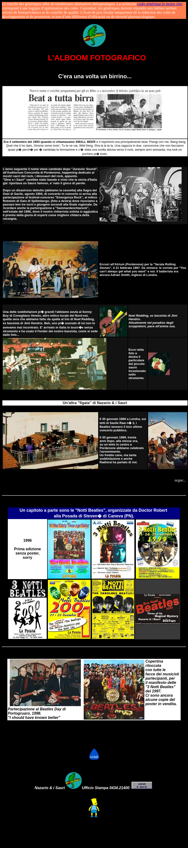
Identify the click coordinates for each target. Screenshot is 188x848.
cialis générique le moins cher (160, 4)
